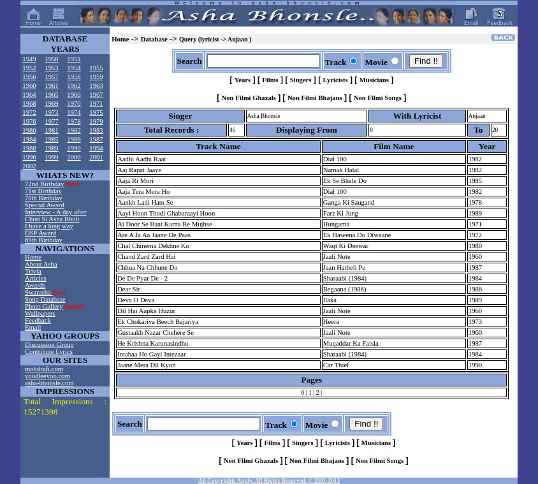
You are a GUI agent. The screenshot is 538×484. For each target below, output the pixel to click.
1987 (96, 139)
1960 (29, 85)
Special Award (44, 205)
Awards (35, 285)
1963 (96, 85)
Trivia (33, 271)
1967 (96, 94)
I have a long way (49, 226)
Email (33, 327)
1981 (51, 130)
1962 (73, 85)
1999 (51, 157)
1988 (29, 148)
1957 (51, 76)
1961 (51, 85)
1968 (29, 103)
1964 (29, 94)
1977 (51, 121)
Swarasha (39, 292)
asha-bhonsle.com (49, 382)
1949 (29, 58)
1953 (51, 67)
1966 (73, 94)
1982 (73, 130)
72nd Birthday (44, 183)
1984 (29, 139)
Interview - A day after (55, 212)
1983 (96, 130)
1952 (29, 67)
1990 (73, 148)
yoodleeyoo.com (47, 375)
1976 (29, 121)
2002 (29, 166)
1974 (73, 112)
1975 (96, 112)
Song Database (45, 299)
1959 (96, 76)
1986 (73, 139)
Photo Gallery (44, 306)
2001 (96, 157)
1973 (51, 112)
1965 (51, 94)
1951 (73, 58)
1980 (29, 130)
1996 (29, 157)
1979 (96, 121)
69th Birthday (43, 240)
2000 (73, 157)
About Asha (41, 264)
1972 (29, 112)
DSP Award (40, 233)
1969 (51, 103)
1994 (96, 148)
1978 (73, 121)
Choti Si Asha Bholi (52, 219)
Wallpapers (40, 313)
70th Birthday (43, 198)
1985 (51, 139)
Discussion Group (49, 344)
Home (33, 257)
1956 (29, 76)
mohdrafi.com (44, 368)
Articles (36, 278)
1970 (73, 103)
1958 (73, 76)
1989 (51, 148)
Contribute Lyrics (49, 351)
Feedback (38, 320)
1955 (96, 67)
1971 (96, 103)
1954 (73, 67)
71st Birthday (43, 190)
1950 (51, 58)
